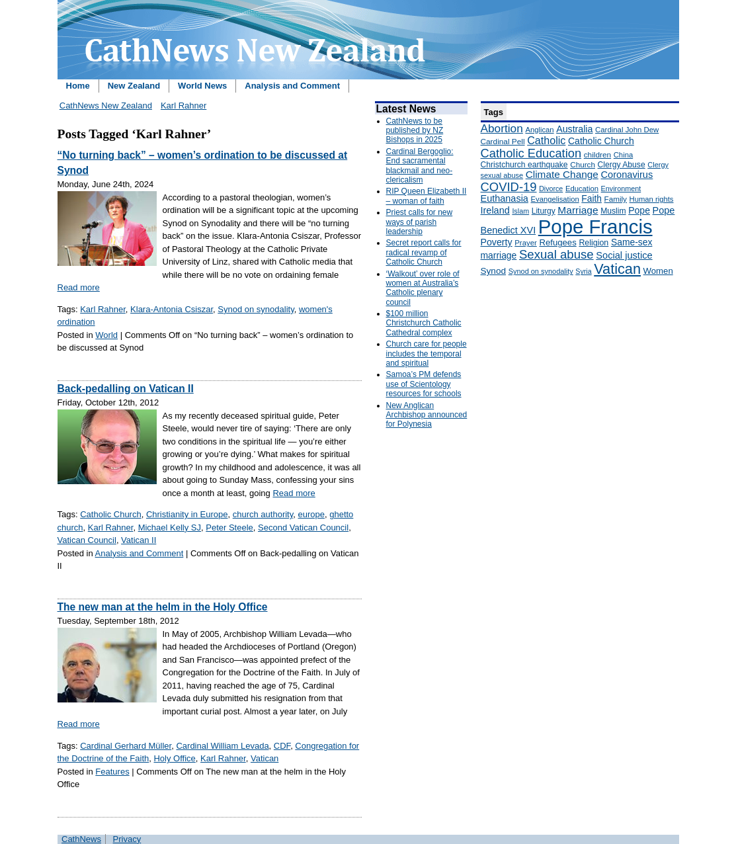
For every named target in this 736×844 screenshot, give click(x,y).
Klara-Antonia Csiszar (171, 309)
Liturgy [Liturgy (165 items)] (543, 211)
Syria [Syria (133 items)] (583, 271)
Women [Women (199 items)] (658, 271)
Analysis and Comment (292, 86)
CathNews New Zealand (106, 105)
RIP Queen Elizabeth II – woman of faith (426, 196)
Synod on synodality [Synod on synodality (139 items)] (541, 271)
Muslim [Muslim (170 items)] (613, 211)
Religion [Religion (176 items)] (593, 242)
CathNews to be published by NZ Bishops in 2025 (415, 130)
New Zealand (134, 86)
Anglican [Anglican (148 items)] (539, 130)
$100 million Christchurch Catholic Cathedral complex (424, 323)
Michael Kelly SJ (169, 527)
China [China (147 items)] (623, 155)
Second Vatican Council (303, 527)
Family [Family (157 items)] (615, 198)
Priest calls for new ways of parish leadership (419, 222)
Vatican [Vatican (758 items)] (617, 269)
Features (112, 772)
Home (78, 86)
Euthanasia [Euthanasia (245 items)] (504, 198)
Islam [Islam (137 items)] (520, 211)
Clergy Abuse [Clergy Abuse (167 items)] (621, 164)
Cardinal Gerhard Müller (125, 746)
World (106, 335)
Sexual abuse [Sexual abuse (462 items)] (556, 254)
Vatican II (138, 540)
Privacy (127, 839)
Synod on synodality (256, 309)
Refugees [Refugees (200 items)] (557, 242)
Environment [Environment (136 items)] (621, 188)
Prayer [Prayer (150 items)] (525, 243)
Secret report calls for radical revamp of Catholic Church (424, 252)
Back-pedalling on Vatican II (126, 388)
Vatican (264, 758)
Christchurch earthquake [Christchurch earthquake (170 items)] (524, 164)
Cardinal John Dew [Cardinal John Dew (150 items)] (627, 130)
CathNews (81, 839)
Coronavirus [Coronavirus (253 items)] (626, 174)
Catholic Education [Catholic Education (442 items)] (531, 153)
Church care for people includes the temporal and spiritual (426, 353)
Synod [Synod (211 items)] (494, 271)
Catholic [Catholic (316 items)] (546, 140)
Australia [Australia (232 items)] (574, 129)
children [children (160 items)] (597, 154)
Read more (79, 287)
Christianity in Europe (187, 514)
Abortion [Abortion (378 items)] (502, 128)
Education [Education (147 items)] (581, 188)
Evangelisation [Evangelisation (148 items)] (555, 199)
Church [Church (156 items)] (582, 164)
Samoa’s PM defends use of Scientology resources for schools (424, 384)
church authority (263, 514)
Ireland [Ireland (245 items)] (495, 210)
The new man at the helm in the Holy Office (163, 606)
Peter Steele (229, 527)
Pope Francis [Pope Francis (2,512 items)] (595, 226)
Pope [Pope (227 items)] (639, 210)
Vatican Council (87, 540)
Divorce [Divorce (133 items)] (551, 188)
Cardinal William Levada (222, 746)
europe (311, 514)
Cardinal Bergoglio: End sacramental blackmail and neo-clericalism (420, 166)
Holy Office (174, 758)
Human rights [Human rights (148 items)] (652, 199)
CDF (282, 746)
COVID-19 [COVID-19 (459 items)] (509, 187)
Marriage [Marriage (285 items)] (577, 210)
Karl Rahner (183, 105)
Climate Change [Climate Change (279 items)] (562, 174)
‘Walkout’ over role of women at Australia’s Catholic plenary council (423, 288)
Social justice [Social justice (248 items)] (624, 255)
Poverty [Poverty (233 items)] (496, 242)
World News (202, 86)
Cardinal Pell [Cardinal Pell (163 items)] (503, 141)
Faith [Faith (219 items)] (591, 199)
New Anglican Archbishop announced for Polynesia (427, 415)
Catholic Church (111, 514)
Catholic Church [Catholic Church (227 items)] (601, 141)
